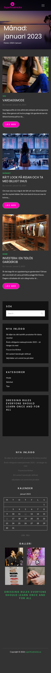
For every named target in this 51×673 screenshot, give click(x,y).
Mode (5, 254)
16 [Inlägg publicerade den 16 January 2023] (7, 518)
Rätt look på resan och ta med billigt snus (23, 179)
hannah (9, 105)
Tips (4, 96)
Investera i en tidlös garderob (18, 260)
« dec (23, 535)
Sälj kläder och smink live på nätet (20, 358)
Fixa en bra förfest (13, 349)
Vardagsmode (13, 100)
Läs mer (11, 124)
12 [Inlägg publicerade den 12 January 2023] (25, 514)
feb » (28, 535)
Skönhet (7, 173)
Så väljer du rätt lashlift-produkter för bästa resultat (25, 458)
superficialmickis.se (33, 652)
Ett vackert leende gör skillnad (18, 354)
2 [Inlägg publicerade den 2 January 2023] (7, 509)
